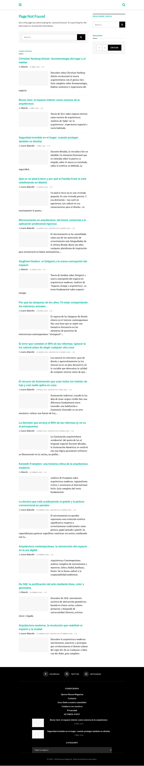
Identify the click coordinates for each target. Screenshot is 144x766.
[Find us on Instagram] (92, 674)
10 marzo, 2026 (42, 311)
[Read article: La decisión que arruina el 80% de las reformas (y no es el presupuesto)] (33, 442)
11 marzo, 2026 (35, 269)
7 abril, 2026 (41, 146)
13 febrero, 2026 (35, 592)
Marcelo (24, 66)
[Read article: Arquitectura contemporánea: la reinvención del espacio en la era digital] (33, 566)
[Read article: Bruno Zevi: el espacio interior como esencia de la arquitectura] (33, 119)
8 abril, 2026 (34, 108)
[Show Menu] (20, 4)
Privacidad (72, 710)
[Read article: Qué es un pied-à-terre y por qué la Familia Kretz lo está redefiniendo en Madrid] (33, 198)
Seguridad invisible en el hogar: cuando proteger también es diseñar (78, 731)
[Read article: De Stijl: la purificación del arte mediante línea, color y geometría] (33, 603)
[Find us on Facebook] (51, 674)
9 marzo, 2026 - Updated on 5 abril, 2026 (51, 390)
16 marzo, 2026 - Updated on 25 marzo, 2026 (53, 228)
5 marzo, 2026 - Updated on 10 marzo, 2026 (52, 431)
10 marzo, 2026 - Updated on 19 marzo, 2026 (53, 352)
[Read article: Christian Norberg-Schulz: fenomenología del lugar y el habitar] (33, 78)
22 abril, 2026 (34, 67)
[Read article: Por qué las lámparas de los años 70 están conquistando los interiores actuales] (33, 322)
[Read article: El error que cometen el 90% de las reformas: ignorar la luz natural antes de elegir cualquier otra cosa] (33, 363)
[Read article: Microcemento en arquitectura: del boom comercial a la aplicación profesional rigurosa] (33, 239)
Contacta (72, 698)
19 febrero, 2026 (42, 554)
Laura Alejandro (27, 145)
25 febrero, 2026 (35, 472)
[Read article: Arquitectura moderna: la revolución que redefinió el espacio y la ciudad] (33, 644)
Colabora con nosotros (72, 706)
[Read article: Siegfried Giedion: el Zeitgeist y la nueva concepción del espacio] (33, 280)
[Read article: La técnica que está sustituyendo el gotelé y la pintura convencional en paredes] (33, 521)
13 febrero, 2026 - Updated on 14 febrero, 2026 (54, 633)
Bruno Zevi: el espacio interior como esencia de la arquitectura (78, 720)
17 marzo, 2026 (42, 187)
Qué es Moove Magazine (72, 694)
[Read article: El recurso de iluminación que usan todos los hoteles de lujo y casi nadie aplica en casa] (33, 401)
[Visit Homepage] (72, 5)
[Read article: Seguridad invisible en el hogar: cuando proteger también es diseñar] (33, 157)
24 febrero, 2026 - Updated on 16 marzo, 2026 (53, 510)
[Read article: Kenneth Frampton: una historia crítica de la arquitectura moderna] (33, 483)
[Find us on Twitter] (71, 674)
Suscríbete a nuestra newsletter (72, 702)
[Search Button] (123, 4)
